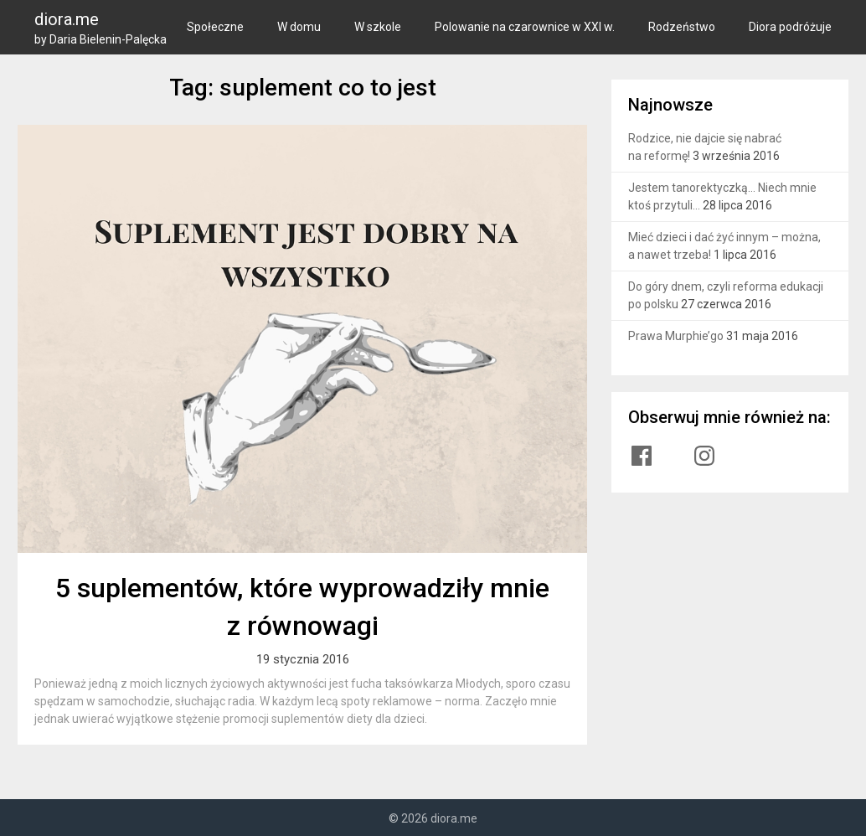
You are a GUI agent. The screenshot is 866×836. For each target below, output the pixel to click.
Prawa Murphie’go (676, 336)
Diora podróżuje (790, 27)
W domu (299, 27)
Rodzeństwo (681, 27)
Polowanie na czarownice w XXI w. (525, 27)
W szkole (377, 27)
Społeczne (215, 27)
